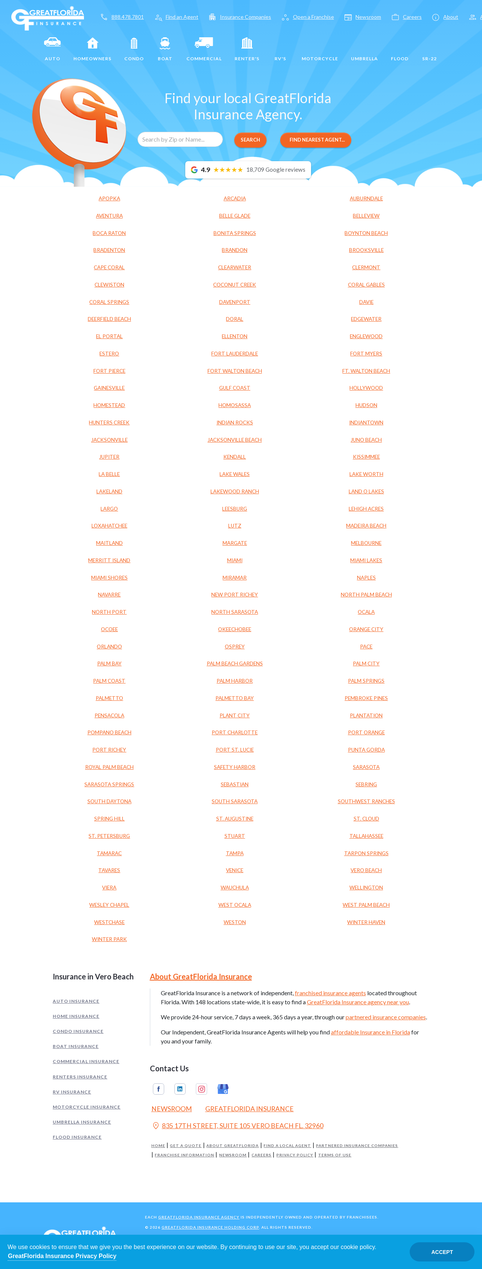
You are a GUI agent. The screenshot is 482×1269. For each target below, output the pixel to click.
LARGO (109, 509)
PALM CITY (366, 663)
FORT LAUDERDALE (234, 354)
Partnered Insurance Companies (357, 1146)
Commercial (204, 49)
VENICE (234, 870)
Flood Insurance (77, 1137)
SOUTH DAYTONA (109, 801)
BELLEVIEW (366, 216)
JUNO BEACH (366, 440)
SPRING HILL (109, 819)
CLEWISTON (109, 285)
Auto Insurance (76, 1001)
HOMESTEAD (109, 405)
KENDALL (234, 457)
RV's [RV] (280, 49)
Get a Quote (185, 1146)
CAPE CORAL (109, 267)
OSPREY (235, 647)
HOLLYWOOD (366, 388)
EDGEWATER (366, 319)
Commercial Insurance (86, 1061)
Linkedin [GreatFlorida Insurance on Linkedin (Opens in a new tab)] (180, 1089)
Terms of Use (334, 1155)
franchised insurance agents (330, 992)
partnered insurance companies (386, 1016)
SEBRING (366, 784)
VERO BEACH (366, 870)
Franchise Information (184, 1155)
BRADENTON (109, 250)
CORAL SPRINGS (109, 302)
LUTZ (234, 526)
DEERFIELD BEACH (109, 319)
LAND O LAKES (366, 491)
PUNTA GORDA (366, 750)
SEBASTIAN (235, 784)
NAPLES (366, 578)
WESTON (235, 922)
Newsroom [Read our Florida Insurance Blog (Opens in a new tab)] (171, 1109)
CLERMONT (366, 267)
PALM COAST (109, 681)
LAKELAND (109, 491)
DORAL (234, 319)
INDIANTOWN (366, 422)
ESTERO (109, 354)
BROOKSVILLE (366, 250)
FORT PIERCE (109, 371)
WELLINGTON (366, 888)
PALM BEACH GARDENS (235, 663)
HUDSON (366, 405)
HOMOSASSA (234, 405)
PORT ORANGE (366, 732)
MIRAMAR (235, 578)
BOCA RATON (109, 233)
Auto (52, 49)
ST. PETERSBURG (109, 836)
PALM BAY (109, 663)
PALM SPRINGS (366, 681)
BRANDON (234, 250)
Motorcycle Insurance (86, 1107)
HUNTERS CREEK (109, 422)
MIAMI (235, 560)
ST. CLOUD (366, 819)
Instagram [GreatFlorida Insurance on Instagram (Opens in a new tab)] (201, 1089)
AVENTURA (109, 216)
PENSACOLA (109, 715)
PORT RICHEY (109, 750)
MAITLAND (109, 543)
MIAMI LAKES (366, 560)
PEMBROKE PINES (366, 698)
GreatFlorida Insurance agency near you (358, 1001)
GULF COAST (234, 388)
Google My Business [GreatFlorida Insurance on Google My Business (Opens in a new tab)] (223, 1089)
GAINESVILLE (109, 388)
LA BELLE (109, 474)
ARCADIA (235, 198)
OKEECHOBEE (234, 629)
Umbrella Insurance (82, 1122)
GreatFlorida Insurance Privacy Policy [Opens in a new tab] (62, 1256)
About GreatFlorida (232, 1146)
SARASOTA (366, 767)
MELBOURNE (366, 543)
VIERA (109, 888)
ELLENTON (234, 336)
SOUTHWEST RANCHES (366, 801)
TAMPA (235, 853)
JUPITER (109, 457)
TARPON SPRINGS (366, 853)
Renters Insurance (80, 1077)
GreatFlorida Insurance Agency (198, 1217)
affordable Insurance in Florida (370, 1032)
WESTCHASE (109, 922)
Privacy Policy (294, 1155)
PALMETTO (109, 698)
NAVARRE (109, 595)
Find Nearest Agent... (316, 140)
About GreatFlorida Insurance (201, 976)
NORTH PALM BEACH (366, 595)
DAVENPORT (234, 302)
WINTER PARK (109, 939)
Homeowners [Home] (92, 49)
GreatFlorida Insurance (249, 1109)
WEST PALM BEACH (366, 905)
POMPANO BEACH (109, 732)
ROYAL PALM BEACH (109, 767)
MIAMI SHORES (109, 578)
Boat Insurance (76, 1046)
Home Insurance (76, 1016)
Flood (400, 49)
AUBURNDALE (366, 198)
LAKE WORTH (366, 474)
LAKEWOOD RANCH (234, 491)
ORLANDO (109, 647)
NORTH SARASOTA (234, 612)
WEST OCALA (234, 905)
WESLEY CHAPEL (109, 905)
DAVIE (366, 302)
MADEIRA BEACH (366, 526)
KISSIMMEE (366, 457)
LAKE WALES (235, 474)
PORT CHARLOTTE (235, 732)
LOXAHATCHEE (109, 526)
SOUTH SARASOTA (235, 801)
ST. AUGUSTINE (234, 819)
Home (158, 1146)
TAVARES (109, 870)
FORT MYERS (366, 354)
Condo (134, 49)
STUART (234, 836)
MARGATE (235, 543)
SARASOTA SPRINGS (109, 784)
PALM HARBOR (235, 681)
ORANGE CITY (366, 629)
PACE (366, 647)
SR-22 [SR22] (429, 49)
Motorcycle (320, 49)
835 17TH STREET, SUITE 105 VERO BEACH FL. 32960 (237, 1126)
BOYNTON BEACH (366, 233)
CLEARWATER (234, 267)
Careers (262, 1155)
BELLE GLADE (234, 216)
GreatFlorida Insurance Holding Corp (210, 1227)
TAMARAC (109, 853)
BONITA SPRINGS (235, 233)
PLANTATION (366, 715)
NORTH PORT (109, 612)
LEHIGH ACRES (366, 509)
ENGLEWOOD (366, 336)
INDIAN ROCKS (235, 422)
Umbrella (364, 49)
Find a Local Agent (287, 1146)
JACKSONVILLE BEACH (234, 440)
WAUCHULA (235, 888)
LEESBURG (234, 509)
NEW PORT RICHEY (234, 595)
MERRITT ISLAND (109, 560)
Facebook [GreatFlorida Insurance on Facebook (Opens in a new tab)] (158, 1089)
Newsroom (233, 1155)
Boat (165, 49)
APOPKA (109, 198)
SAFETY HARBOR (234, 767)
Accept (442, 1252)
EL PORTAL (109, 336)
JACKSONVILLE (109, 440)
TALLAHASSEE (366, 836)
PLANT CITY (235, 715)
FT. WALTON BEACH (366, 371)
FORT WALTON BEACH (234, 371)
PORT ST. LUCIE (235, 750)
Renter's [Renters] (247, 49)
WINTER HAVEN (366, 922)
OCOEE (109, 629)
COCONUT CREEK (234, 285)
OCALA (366, 612)
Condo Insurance (78, 1031)
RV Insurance (72, 1092)
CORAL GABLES (366, 285)
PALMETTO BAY (234, 698)
